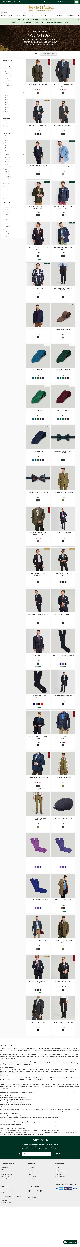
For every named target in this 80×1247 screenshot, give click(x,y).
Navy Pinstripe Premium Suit (38, 125)
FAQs (3, 1173)
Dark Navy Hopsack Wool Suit (38, 616)
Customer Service (8, 1167)
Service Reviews (6, 1182)
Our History (31, 1182)
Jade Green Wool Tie (38, 412)
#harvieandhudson (6, 1193)
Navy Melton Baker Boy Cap (63, 820)
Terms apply (57, 20)
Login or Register (49, 2)
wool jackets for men (16, 1064)
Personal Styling (33, 1184)
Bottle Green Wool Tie (63, 371)
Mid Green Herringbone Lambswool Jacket (38, 535)
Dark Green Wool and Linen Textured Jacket (38, 208)
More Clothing (52, 15)
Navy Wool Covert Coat (38, 943)
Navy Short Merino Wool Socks (38, 698)
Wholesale (58, 1177)
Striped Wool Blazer (38, 289)
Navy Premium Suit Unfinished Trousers (63, 289)
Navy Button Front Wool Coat (38, 739)
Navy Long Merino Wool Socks (63, 657)
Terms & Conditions (60, 1175)
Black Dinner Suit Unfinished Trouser (63, 1026)
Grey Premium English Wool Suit (63, 576)
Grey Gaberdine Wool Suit (63, 125)
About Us (31, 1167)
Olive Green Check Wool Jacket (63, 494)
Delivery (3, 1175)
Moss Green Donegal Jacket (38, 84)
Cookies (57, 1171)
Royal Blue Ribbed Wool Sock (38, 902)
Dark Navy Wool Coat (63, 534)
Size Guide (58, 1182)
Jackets (30, 15)
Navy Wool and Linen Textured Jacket (63, 249)
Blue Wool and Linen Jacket (63, 166)
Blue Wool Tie (38, 371)
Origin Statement (60, 1180)
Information (59, 1167)
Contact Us (17, 2)
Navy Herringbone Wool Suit (63, 616)
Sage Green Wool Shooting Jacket (63, 944)
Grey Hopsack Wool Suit (63, 984)
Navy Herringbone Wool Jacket (63, 739)
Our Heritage (32, 1180)
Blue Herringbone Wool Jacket (38, 780)
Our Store (31, 1173)
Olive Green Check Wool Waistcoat (63, 780)
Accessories (66, 15)
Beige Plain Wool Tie (63, 330)
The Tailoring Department (11, 1199)
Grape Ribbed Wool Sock (38, 861)
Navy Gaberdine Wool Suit (38, 166)
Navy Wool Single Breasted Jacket (63, 85)
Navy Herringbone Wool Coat (63, 698)
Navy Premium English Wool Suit (38, 985)
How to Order (5, 1180)
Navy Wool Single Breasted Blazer (38, 249)
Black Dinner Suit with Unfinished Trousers (38, 576)
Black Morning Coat (38, 1025)
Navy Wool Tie (38, 452)
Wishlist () (61, 2)
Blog (2, 1195)
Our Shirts (31, 1171)
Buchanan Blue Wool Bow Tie (38, 493)
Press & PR (31, 1177)
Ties (15, 15)
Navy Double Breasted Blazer (38, 657)
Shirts (8, 15)
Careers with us (32, 1175)
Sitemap (57, 1184)
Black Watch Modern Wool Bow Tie (63, 453)
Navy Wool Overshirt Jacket (38, 330)
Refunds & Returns (6, 1177)
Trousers (39, 15)
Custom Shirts (5, 1203)
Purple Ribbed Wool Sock (63, 861)
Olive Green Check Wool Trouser (38, 821)
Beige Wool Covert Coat (63, 902)
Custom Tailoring (6, 1206)
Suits (22, 15)
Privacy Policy (59, 1173)
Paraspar (75, 1194)
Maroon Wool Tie (63, 412)
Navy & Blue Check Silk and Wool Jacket (63, 208)
